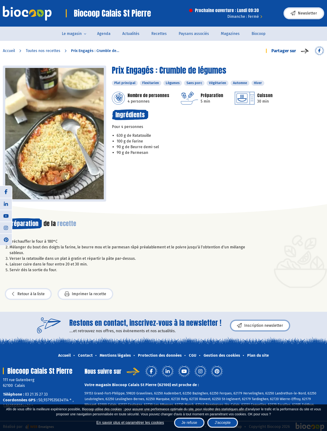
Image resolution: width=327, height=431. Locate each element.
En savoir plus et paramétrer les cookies (130, 423)
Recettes (159, 33)
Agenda (103, 33)
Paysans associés (194, 33)
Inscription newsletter (260, 325)
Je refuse (189, 423)
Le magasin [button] (72, 33)
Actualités (130, 33)
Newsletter (304, 13)
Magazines (230, 33)
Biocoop (258, 33)
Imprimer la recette (85, 294)
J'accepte (223, 423)
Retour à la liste (28, 294)
